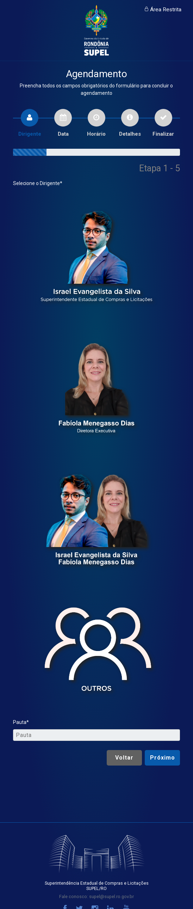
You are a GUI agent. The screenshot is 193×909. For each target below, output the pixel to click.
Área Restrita (165, 9)
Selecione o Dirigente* (37, 183)
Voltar (124, 757)
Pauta (19, 722)
